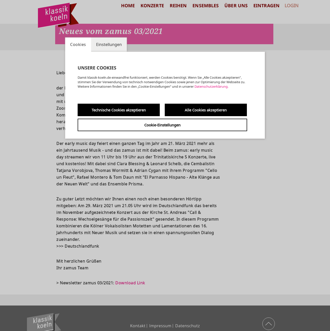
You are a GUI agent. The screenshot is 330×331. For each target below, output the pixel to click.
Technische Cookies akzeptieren (119, 109)
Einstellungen (109, 44)
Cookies (78, 44)
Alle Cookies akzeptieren (206, 109)
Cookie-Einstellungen (162, 124)
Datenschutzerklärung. (211, 86)
